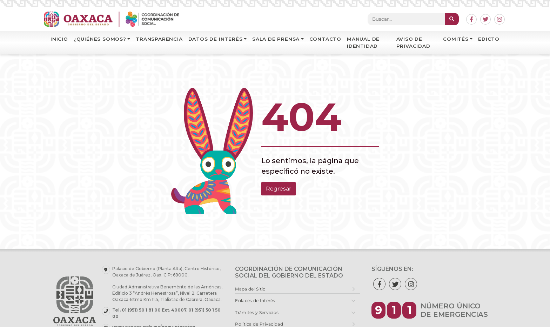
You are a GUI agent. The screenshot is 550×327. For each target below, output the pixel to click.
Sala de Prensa (276, 39)
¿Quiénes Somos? (100, 39)
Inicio (59, 39)
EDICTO (488, 39)
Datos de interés (215, 39)
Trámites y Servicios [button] (257, 312)
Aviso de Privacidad (413, 42)
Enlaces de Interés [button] (255, 300)
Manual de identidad (363, 42)
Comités (456, 39)
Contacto (325, 39)
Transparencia (159, 39)
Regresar (278, 188)
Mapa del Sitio (250, 289)
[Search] (406, 19)
